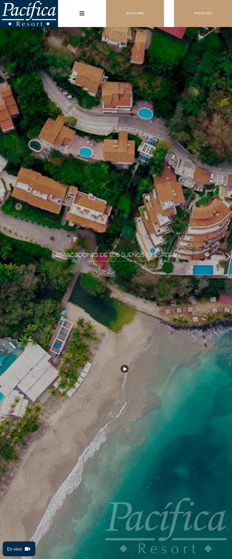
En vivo (19, 549)
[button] (227, 257)
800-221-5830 (135, 13)
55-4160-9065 (203, 13)
